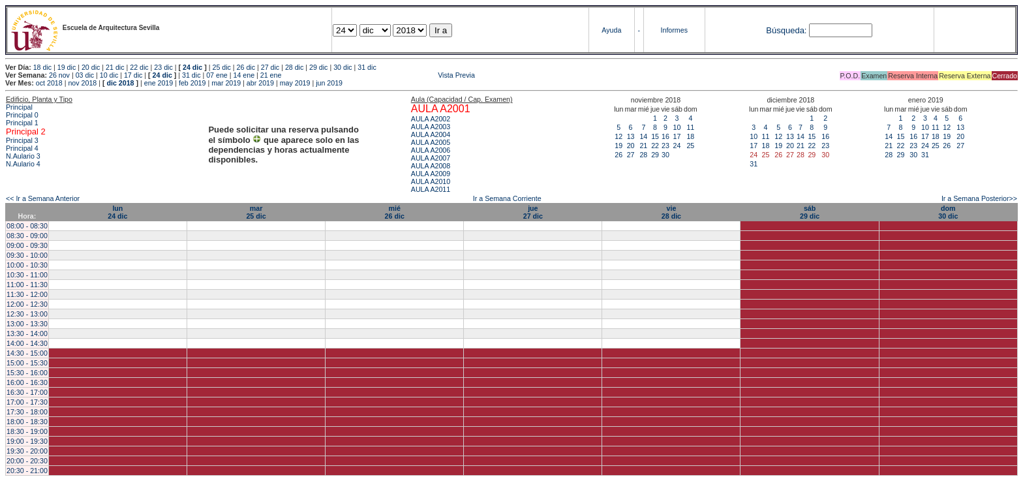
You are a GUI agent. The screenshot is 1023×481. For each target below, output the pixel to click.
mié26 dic (395, 212)
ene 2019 (158, 83)
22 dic (139, 67)
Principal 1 (22, 123)
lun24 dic (117, 212)
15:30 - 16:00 (27, 373)
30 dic (342, 67)
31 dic (367, 67)
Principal (19, 107)
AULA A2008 (430, 166)
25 (690, 145)
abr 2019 (260, 83)
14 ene (243, 75)
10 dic (109, 75)
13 (631, 136)
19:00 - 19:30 (27, 441)
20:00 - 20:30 (27, 461)
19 (618, 145)
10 (676, 127)
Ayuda (611, 30)
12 (618, 136)
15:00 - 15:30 (27, 363)
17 (676, 136)
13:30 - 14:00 (27, 333)
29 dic (318, 67)
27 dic (270, 67)
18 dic (42, 67)
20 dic (91, 67)
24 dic (192, 67)
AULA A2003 (430, 127)
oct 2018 (49, 83)
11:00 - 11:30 (27, 284)
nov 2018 (82, 83)
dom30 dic (948, 212)
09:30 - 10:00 (27, 255)
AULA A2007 (430, 158)
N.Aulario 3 (24, 156)
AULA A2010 (430, 181)
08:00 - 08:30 (27, 226)
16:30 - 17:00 (27, 392)
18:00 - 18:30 (27, 422)
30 (665, 155)
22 (655, 145)
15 (655, 136)
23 (665, 145)
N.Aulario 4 (23, 164)
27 (631, 155)
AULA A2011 (430, 189)
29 (655, 155)
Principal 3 (22, 140)
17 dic (133, 75)
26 (618, 155)
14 (643, 136)
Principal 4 (22, 148)
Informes (674, 30)
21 (643, 145)
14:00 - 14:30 (27, 343)
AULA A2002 (430, 119)
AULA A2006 (430, 150)
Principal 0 (22, 115)
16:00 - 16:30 (27, 382)
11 (690, 127)
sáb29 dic (809, 212)
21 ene (271, 75)
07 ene (217, 75)
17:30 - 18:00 (27, 412)
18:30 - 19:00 (27, 431)
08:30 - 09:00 (27, 236)
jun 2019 (329, 83)
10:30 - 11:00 (27, 275)
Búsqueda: (786, 30)
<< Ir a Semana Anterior (43, 198)
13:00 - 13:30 (27, 324)
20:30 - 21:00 (27, 470)
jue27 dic (533, 212)
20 (631, 145)
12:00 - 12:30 (27, 304)
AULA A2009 (430, 174)
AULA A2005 (430, 142)
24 (676, 145)
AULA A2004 (430, 134)
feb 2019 (192, 83)
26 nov (59, 75)
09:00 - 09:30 (27, 245)
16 (665, 136)
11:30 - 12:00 (27, 294)
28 (643, 155)
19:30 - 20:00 (27, 451)
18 (690, 136)
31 (753, 164)
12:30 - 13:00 (27, 314)
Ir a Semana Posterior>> (979, 198)
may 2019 (295, 83)
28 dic (294, 67)
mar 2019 (226, 83)
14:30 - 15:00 (27, 353)
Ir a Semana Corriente (507, 198)
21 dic (115, 67)
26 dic (246, 67)
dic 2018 (120, 83)
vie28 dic (671, 212)
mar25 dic (256, 212)
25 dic (221, 67)
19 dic (66, 67)
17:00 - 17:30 (27, 402)
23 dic (163, 67)
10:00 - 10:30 (27, 265)
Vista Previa (379, 75)
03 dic (85, 75)
